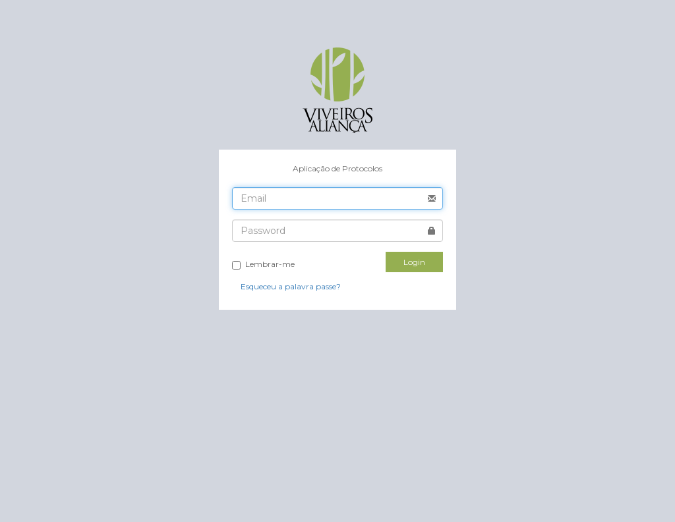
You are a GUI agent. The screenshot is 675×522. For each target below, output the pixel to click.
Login (414, 262)
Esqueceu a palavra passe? (291, 286)
